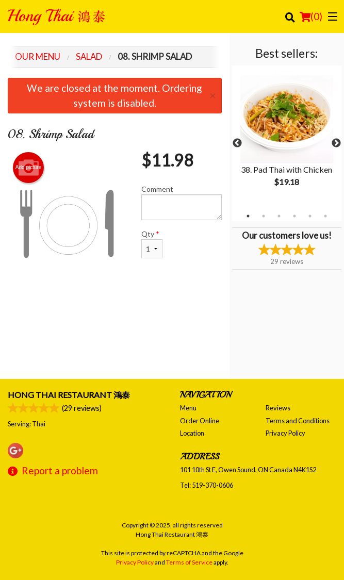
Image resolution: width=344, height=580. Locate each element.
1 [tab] (248, 216)
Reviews (278, 408)
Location (192, 433)
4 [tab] (294, 216)
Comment (181, 202)
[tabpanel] (287, 137)
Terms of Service (189, 562)
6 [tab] (325, 216)
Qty (151, 243)
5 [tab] (310, 216)
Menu (188, 408)
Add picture (28, 167)
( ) (311, 16)
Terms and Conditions (298, 421)
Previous (237, 143)
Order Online (199, 421)
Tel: (206, 485)
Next (336, 143)
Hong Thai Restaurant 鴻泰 (69, 395)
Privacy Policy (285, 433)
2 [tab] (263, 216)
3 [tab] (279, 216)
